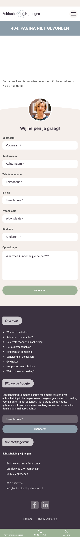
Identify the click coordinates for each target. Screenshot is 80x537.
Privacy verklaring (47, 519)
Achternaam (9, 156)
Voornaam (8, 137)
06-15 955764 (40, 533)
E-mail (6, 192)
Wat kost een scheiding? (20, 371)
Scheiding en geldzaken (20, 356)
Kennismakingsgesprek (13, 533)
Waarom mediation (17, 332)
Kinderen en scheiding (19, 351)
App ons (66, 533)
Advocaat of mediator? (19, 337)
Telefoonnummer (12, 174)
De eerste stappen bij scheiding (24, 342)
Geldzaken (12, 361)
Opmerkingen (10, 247)
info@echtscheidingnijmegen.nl (25, 488)
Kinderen (7, 229)
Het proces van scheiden (20, 366)
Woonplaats (9, 210)
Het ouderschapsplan (18, 346)
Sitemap (28, 519)
